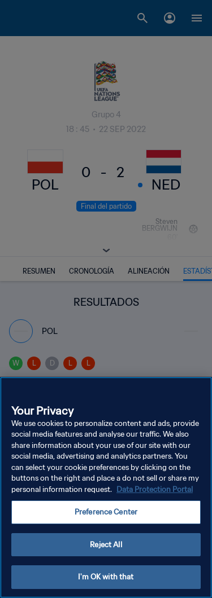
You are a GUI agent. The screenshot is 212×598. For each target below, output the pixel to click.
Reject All (106, 544)
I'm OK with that (105, 577)
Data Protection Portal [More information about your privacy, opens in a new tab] (154, 489)
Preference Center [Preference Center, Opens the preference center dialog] (106, 512)
